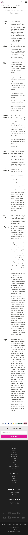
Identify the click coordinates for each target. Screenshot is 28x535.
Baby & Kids (14, 456)
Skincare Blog (14, 458)
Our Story (14, 460)
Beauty (14, 448)
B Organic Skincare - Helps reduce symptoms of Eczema (14, 11)
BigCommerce (16, 527)
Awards (14, 464)
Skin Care (14, 478)
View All (14, 494)
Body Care (14, 452)
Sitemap (14, 468)
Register (17, 466)
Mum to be (14, 482)
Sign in (11, 466)
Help (14, 462)
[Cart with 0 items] (23, 2)
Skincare (14, 450)
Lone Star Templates (16, 529)
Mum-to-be (14, 454)
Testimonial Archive (14, 13)
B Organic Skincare (14, 492)
